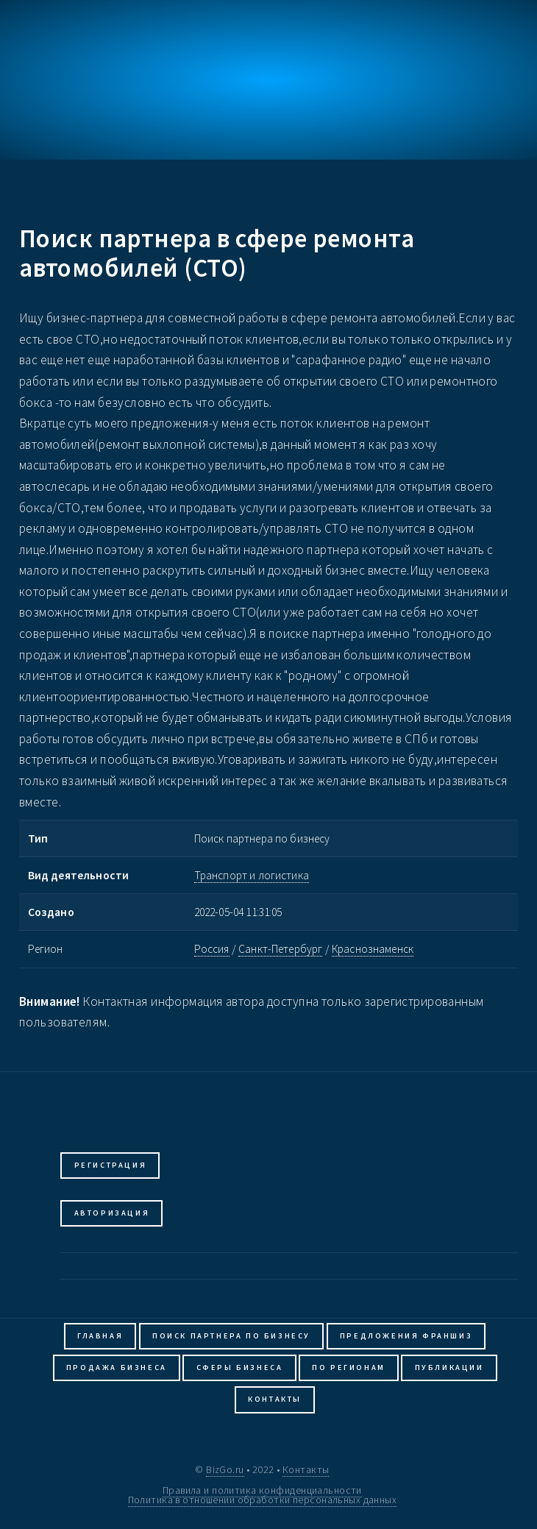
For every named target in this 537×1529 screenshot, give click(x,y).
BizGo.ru (224, 1469)
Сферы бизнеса (239, 1367)
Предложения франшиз (406, 1336)
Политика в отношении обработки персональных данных (262, 1499)
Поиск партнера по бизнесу (231, 1336)
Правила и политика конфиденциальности (262, 1490)
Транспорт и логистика (251, 875)
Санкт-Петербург (280, 949)
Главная (100, 1336)
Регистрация (110, 1165)
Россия (212, 949)
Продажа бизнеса (116, 1367)
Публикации (449, 1367)
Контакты (275, 1399)
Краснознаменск (372, 949)
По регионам (348, 1367)
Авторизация (112, 1213)
